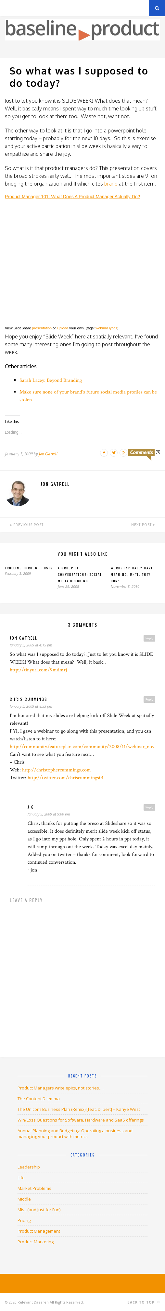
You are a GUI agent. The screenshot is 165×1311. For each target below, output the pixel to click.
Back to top (143, 1302)
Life (21, 1177)
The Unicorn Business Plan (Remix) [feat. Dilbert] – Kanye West (79, 1109)
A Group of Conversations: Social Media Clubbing (80, 574)
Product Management (39, 1231)
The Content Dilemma (39, 1098)
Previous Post (27, 524)
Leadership (29, 1167)
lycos (113, 328)
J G (31, 807)
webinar (101, 328)
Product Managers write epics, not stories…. (61, 1088)
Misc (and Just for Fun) (39, 1210)
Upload (62, 328)
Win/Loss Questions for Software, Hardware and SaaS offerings (81, 1120)
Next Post (143, 524)
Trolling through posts (29, 567)
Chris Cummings (28, 699)
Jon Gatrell (48, 454)
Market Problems (34, 1188)
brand (111, 183)
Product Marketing (36, 1242)
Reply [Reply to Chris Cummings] (149, 699)
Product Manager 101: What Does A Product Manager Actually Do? (72, 196)
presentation (42, 328)
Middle (24, 1199)
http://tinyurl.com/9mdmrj (38, 670)
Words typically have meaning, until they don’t (132, 574)
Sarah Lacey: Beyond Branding (50, 380)
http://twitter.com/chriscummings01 (66, 777)
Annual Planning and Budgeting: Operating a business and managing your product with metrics (75, 1133)
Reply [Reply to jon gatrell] (149, 638)
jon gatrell (23, 638)
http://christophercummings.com (56, 770)
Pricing (24, 1220)
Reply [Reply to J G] (149, 807)
